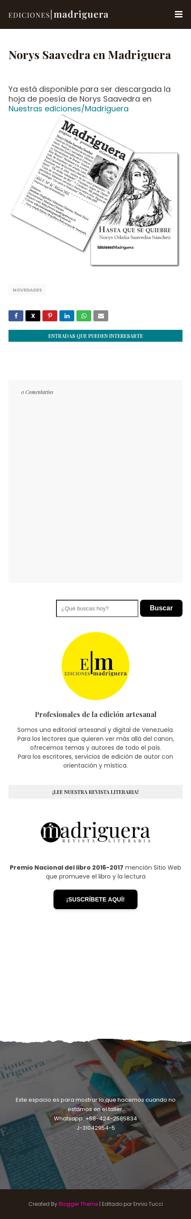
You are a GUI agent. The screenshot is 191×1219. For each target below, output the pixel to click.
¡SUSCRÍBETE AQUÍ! (95, 899)
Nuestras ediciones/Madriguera (68, 108)
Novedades (27, 289)
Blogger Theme (78, 1204)
